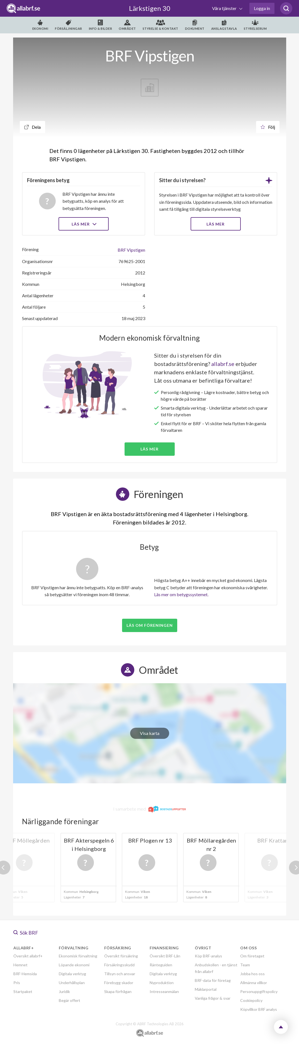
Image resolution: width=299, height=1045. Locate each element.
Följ (268, 127)
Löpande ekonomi (74, 964)
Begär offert (69, 1000)
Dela (32, 127)
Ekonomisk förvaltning (78, 956)
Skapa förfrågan (118, 991)
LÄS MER (215, 224)
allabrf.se (222, 363)
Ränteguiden (161, 964)
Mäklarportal (206, 989)
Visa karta (149, 733)
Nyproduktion (162, 982)
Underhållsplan (72, 982)
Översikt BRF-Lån (165, 956)
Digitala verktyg (72, 973)
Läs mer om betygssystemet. (181, 594)
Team (245, 964)
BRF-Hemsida (25, 973)
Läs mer (83, 224)
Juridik (64, 991)
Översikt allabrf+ (28, 956)
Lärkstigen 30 (149, 8)
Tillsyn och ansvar (119, 973)
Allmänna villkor (253, 982)
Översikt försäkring (121, 956)
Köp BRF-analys (208, 956)
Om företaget (252, 956)
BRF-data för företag (213, 980)
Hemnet (20, 964)
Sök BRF (25, 933)
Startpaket (22, 991)
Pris (16, 982)
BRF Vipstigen (131, 249)
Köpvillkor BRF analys (258, 1009)
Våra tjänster (224, 8)
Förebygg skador (118, 982)
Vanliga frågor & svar (212, 998)
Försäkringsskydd (119, 964)
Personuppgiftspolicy (259, 991)
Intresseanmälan (164, 991)
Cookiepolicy (251, 1000)
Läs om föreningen (150, 625)
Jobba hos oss (252, 973)
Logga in (262, 8)
